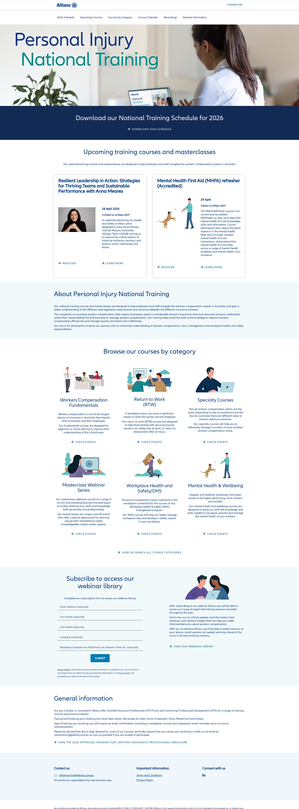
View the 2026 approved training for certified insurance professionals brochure (122, 741)
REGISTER (69, 262)
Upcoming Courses (90, 17)
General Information (191, 17)
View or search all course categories (151, 551)
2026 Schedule (65, 17)
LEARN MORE (114, 262)
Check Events (85, 441)
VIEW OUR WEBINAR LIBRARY (193, 645)
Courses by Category (118, 17)
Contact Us (234, 4)
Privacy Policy (125, 672)
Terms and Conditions (149, 774)
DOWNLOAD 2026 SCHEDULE (151, 128)
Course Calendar (145, 17)
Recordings (167, 17)
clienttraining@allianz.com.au (76, 774)
